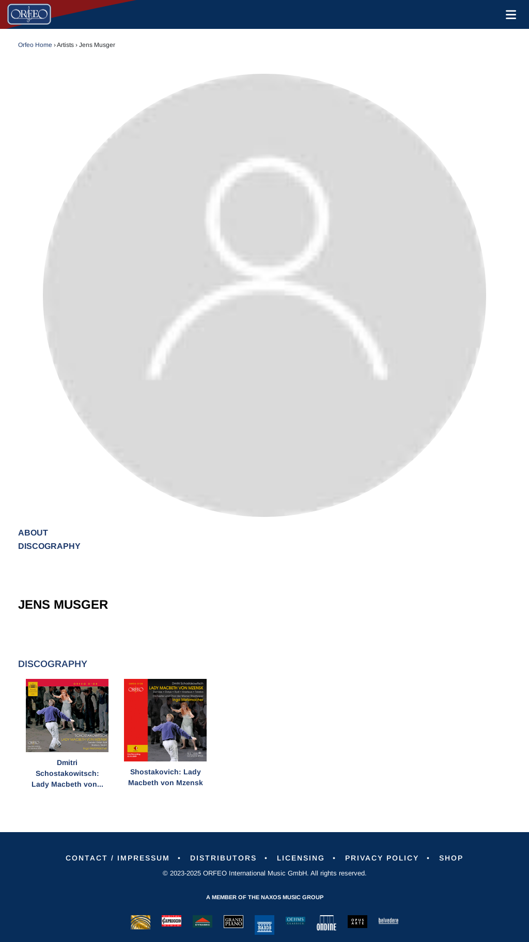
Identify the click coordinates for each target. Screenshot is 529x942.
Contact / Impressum (118, 858)
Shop (451, 858)
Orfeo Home (35, 44)
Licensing (301, 858)
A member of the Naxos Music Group (264, 897)
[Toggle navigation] (509, 14)
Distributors (223, 858)
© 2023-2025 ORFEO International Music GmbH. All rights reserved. (265, 873)
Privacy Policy (382, 858)
